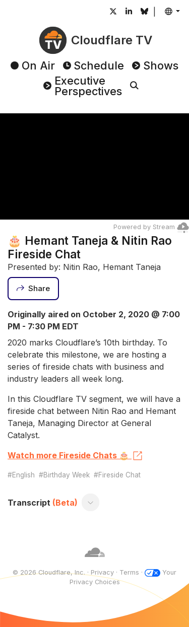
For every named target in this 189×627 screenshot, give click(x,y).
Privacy (102, 572)
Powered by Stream (151, 227)
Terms (129, 572)
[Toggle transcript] (91, 503)
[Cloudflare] (95, 563)
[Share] (33, 288)
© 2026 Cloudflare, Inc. (49, 572)
